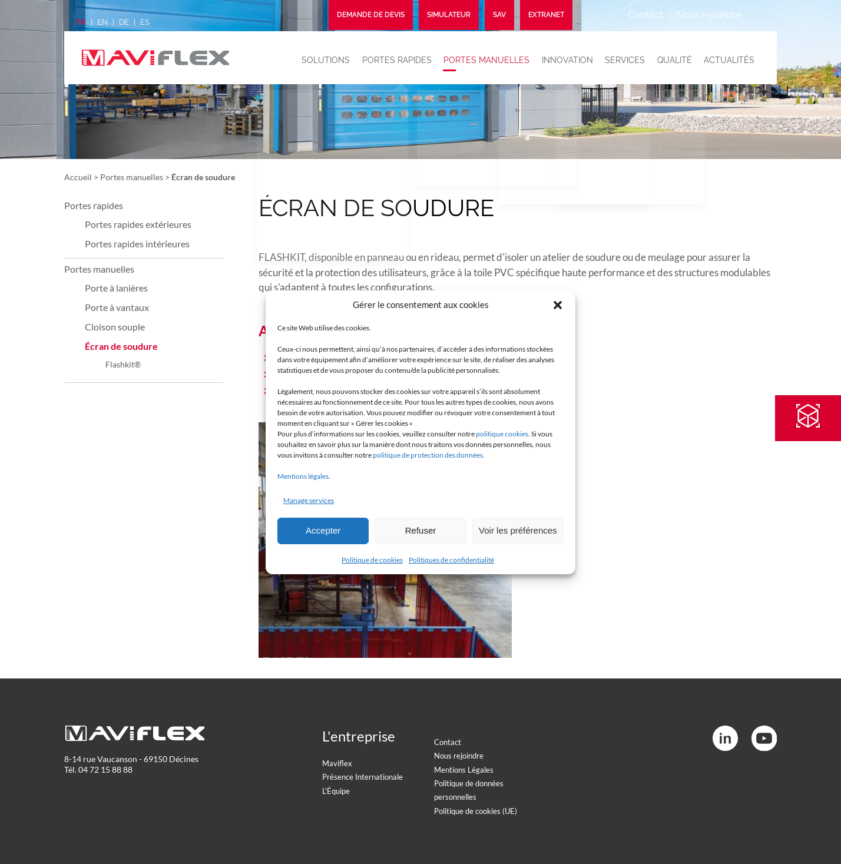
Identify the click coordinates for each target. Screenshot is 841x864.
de (124, 22)
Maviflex (337, 763)
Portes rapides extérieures (138, 224)
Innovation (574, 59)
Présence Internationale (362, 777)
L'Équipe (336, 791)
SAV (499, 15)
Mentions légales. (303, 476)
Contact (645, 15)
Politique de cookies (372, 559)
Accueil (78, 177)
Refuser (420, 530)
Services (630, 59)
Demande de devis (371, 15)
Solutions (339, 59)
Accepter (323, 530)
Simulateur (449, 15)
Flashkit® (123, 364)
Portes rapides (408, 59)
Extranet (546, 15)
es (145, 22)
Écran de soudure (121, 346)
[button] (558, 305)
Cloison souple (115, 326)
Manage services (308, 500)
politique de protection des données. (429, 455)
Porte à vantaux (117, 307)
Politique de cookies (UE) (475, 811)
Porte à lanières (116, 287)
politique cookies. (503, 433)
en (102, 22)
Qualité (677, 59)
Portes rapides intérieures (137, 243)
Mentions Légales (464, 769)
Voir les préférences (518, 530)
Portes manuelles (496, 59)
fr (81, 22)
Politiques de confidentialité (451, 559)
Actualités (730, 59)
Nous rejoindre (709, 15)
